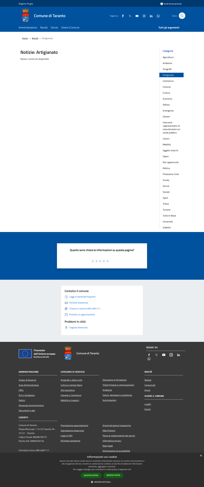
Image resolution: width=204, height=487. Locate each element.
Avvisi (147, 390)
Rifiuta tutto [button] (113, 475)
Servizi (166, 186)
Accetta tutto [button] (91, 475)
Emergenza (168, 110)
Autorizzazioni (109, 400)
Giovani (166, 116)
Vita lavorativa (68, 390)
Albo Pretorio (109, 430)
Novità (35, 38)
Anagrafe (167, 69)
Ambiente (167, 63)
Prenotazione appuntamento (74, 425)
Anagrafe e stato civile (71, 380)
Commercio (168, 81)
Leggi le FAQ (67, 435)
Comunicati (149, 385)
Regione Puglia (26, 3)
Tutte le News (169, 215)
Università (168, 221)
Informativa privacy (112, 440)
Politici (22, 400)
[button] (102, 482)
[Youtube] (135, 16)
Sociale (166, 192)
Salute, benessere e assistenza (117, 395)
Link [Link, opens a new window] (129, 469)
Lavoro (166, 138)
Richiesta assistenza (70, 440)
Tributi (166, 203)
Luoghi (147, 404)
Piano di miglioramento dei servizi (119, 435)
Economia (167, 98)
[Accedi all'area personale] (171, 3)
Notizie (147, 380)
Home (25, 38)
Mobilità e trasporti (70, 400)
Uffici (21, 390)
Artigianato (168, 75)
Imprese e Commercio (71, 395)
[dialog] (102, 470)
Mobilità (167, 144)
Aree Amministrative (29, 385)
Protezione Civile (171, 174)
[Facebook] (121, 16)
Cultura (166, 92)
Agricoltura (168, 57)
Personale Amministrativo (31, 405)
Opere (166, 156)
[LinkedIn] (149, 16)
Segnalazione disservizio (72, 430)
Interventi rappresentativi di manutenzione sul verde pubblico (171, 127)
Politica (166, 168)
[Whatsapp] (157, 16)
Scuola (166, 180)
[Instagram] (142, 16)
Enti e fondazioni (27, 395)
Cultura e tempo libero (71, 385)
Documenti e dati (27, 410)
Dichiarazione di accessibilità (116, 451)
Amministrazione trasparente (117, 425)
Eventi (147, 409)
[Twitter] (128, 16)
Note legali (108, 445)
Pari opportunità (170, 162)
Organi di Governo (27, 380)
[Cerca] (181, 15)
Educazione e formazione (115, 380)
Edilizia (166, 104)
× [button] (201, 456)
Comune (167, 87)
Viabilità (167, 227)
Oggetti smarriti (170, 150)
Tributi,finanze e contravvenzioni (118, 385)
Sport (165, 198)
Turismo (166, 209)
